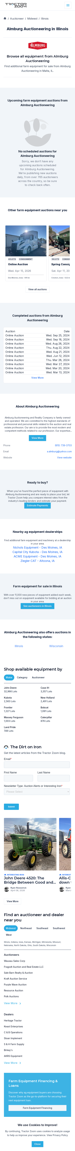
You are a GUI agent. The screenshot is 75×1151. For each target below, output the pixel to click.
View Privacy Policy (57, 1135)
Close (37, 1144)
